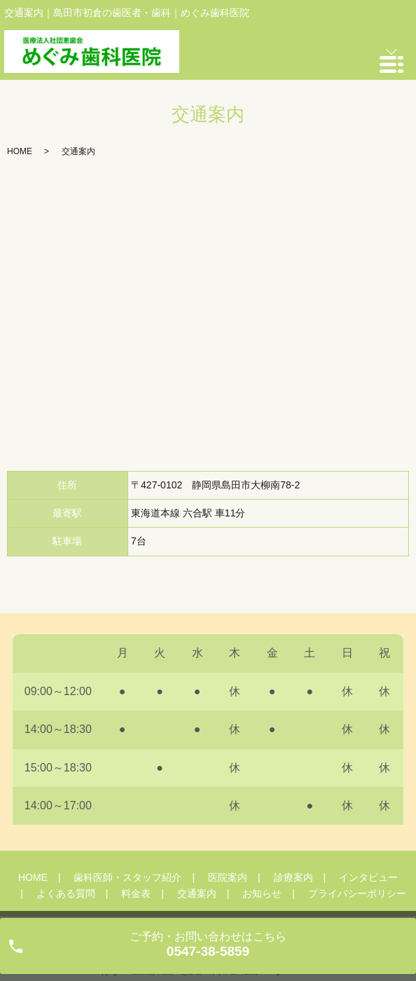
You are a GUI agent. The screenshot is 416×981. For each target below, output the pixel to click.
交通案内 (196, 893)
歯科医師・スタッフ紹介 (127, 877)
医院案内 (227, 877)
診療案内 (293, 877)
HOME (19, 151)
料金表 (136, 893)
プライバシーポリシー (357, 893)
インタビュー (368, 877)
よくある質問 (65, 893)
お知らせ (262, 893)
